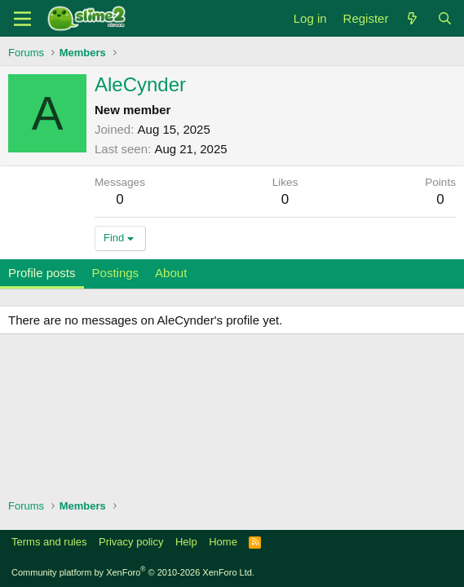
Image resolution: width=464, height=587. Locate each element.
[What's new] (412, 18)
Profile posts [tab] (42, 273)
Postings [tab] (115, 273)
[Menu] (22, 18)
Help (186, 542)
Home (223, 542)
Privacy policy (131, 542)
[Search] (445, 18)
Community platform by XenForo (132, 572)
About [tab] (171, 273)
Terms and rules (48, 542)
